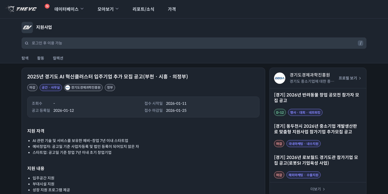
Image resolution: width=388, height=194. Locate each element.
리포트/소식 (140, 9)
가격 (168, 9)
